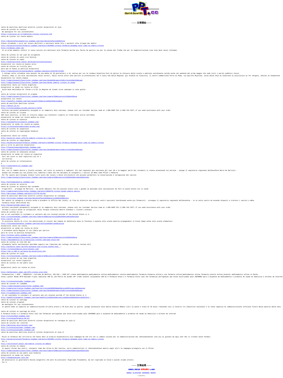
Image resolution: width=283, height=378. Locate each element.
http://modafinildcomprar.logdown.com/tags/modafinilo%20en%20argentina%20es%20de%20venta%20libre (45, 297)
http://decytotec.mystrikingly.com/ (17, 325)
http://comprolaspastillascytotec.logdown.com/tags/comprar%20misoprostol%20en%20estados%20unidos (45, 177)
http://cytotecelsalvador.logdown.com (17, 330)
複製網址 (131, 369)
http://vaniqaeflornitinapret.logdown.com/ (20, 122)
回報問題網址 (146, 372)
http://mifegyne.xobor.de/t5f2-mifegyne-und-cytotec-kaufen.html (30, 247)
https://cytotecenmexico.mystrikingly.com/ (20, 249)
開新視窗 (137, 369)
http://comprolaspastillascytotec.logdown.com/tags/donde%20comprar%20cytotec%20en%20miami (42, 80)
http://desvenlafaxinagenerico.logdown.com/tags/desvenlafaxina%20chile (33, 41)
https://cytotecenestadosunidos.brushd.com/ (20, 126)
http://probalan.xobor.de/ (12, 48)
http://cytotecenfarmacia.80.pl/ (15, 318)
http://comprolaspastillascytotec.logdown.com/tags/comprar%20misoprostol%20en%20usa (39, 96)
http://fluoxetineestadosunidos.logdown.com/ (21, 147)
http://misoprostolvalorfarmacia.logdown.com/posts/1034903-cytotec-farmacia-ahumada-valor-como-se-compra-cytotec (52, 46)
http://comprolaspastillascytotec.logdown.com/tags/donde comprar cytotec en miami (38, 83)
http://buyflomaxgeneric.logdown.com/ (17, 182)
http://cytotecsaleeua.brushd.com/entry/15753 (21, 108)
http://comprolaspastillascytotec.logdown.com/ (23, 286)
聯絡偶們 (153, 372)
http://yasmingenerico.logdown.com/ (17, 166)
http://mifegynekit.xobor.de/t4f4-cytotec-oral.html (24, 272)
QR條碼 (152, 369)
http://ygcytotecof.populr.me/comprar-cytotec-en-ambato (26, 344)
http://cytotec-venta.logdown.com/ (16, 235)
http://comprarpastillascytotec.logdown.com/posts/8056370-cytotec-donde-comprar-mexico (40, 191)
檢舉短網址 (145, 369)
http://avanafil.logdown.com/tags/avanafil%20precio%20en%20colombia (31, 101)
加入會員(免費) (137, 372)
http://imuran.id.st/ (10, 106)
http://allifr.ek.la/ (10, 219)
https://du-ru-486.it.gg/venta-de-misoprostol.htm (23, 251)
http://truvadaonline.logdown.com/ (16, 293)
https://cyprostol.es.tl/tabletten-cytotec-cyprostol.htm (26, 34)
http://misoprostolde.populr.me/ (15, 205)
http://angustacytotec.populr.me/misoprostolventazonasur (26, 62)
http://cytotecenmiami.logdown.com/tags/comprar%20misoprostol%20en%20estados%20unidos (40, 217)
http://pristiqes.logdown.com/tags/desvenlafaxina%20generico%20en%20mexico (35, 198)
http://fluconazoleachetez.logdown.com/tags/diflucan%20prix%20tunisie (32, 224)
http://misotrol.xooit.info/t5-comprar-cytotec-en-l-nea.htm (28, 138)
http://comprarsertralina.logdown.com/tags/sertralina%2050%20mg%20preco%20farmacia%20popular (43, 288)
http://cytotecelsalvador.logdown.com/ (18, 281)
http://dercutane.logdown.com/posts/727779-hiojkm (23, 193)
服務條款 (129, 372)
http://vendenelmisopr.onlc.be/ (15, 358)
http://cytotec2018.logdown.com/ (15, 316)
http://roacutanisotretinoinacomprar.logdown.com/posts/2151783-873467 (32, 71)
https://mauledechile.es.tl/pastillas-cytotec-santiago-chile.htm (30, 240)
